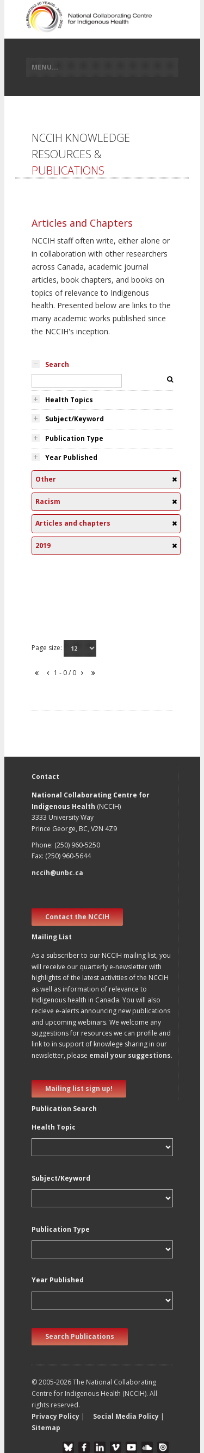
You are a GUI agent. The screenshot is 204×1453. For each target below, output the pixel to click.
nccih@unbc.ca (57, 872)
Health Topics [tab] (69, 399)
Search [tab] (57, 364)
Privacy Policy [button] (55, 1416)
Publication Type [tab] (74, 438)
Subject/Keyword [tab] (74, 418)
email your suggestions (130, 1055)
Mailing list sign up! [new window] (79, 1088)
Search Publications (79, 1336)
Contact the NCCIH (77, 916)
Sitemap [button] (46, 1427)
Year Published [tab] (71, 457)
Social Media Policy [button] (126, 1416)
